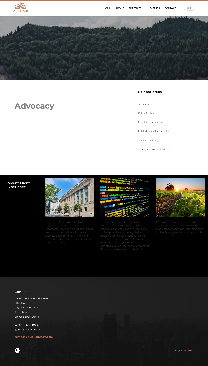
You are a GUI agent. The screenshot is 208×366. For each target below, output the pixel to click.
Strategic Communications (153, 149)
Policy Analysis (146, 113)
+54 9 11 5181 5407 (29, 329)
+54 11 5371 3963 (28, 324)
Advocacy (143, 104)
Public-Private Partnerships (153, 131)
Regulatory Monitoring (151, 122)
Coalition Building (148, 140)
